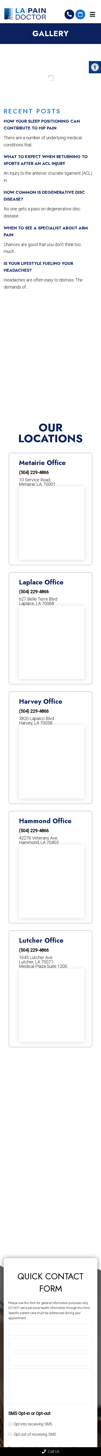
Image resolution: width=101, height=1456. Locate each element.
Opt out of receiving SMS (35, 1434)
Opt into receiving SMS (33, 1424)
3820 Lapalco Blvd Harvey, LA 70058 (36, 720)
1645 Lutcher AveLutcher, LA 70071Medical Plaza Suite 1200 (43, 962)
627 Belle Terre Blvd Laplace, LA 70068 (38, 601)
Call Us (50, 1451)
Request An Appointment (80, 14)
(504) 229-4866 (69, 14)
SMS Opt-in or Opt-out (29, 1413)
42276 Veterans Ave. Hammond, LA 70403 (39, 840)
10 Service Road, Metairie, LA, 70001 (37, 482)
